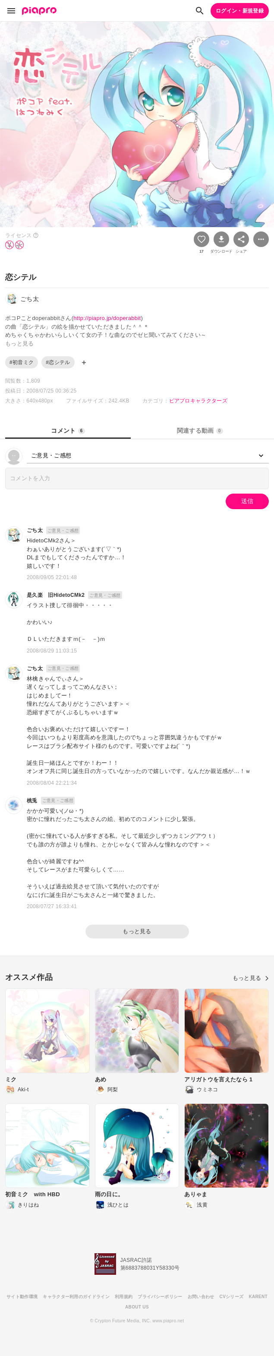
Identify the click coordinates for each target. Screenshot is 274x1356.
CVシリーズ (232, 1296)
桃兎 (32, 801)
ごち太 (35, 530)
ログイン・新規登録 (240, 11)
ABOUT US (137, 1307)
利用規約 (123, 1296)
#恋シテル (58, 362)
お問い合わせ (201, 1296)
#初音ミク (21, 362)
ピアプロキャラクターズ (198, 401)
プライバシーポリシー (160, 1296)
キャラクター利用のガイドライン (76, 1296)
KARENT (258, 1296)
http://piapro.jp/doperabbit (107, 318)
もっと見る (137, 931)
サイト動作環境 (22, 1296)
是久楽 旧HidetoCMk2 (56, 595)
